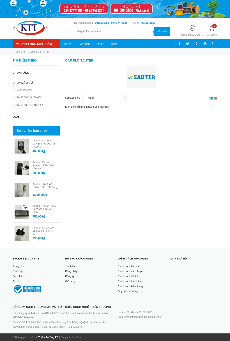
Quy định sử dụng (128, 291)
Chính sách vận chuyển (131, 271)
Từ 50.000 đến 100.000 (28, 105)
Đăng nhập (187, 34)
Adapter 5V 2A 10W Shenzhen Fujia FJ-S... (44, 230)
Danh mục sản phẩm (36, 43)
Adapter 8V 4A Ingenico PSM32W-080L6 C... (43, 165)
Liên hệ (100, 43)
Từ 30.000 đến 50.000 (27, 97)
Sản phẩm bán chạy (32, 130)
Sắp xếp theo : (73, 97)
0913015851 (102, 22)
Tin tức (113, 43)
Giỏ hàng (70, 281)
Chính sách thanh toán (130, 281)
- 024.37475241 (118, 22)
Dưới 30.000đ (22, 89)
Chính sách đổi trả (128, 276)
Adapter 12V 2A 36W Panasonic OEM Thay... (44, 208)
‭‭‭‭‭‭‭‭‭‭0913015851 (148, 22)
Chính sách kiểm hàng (130, 286)
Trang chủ (18, 266)
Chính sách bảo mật (129, 266)
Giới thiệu (68, 43)
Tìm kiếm (70, 266)
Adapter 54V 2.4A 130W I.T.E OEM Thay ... (45, 187)
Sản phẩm (84, 43)
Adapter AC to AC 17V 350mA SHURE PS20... (44, 143)
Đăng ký (199, 34)
